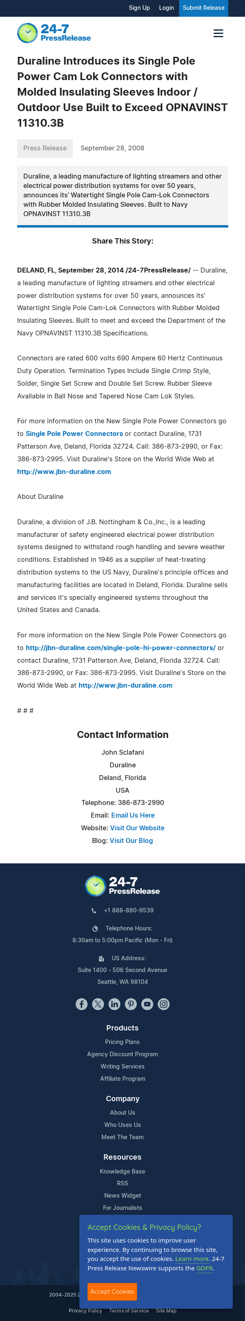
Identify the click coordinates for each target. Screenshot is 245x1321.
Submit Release (204, 8)
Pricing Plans (122, 1042)
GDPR (204, 1268)
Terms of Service (129, 1310)
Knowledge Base (122, 1172)
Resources (122, 1157)
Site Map (166, 1310)
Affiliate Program (122, 1079)
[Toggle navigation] (218, 33)
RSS (122, 1184)
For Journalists (122, 1208)
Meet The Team (122, 1137)
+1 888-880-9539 (129, 911)
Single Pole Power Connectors (75, 434)
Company (122, 1099)
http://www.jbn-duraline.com (64, 472)
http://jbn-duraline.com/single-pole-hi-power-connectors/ (121, 648)
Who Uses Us (122, 1125)
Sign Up (139, 8)
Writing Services (123, 1067)
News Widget (122, 1196)
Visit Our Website (137, 828)
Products (122, 1028)
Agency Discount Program (122, 1054)
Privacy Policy (85, 1310)
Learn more (192, 1258)
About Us (122, 1113)
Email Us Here (133, 815)
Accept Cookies (112, 1291)
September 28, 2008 (112, 148)
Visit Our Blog (131, 841)
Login (166, 8)
